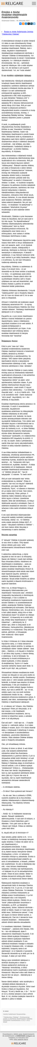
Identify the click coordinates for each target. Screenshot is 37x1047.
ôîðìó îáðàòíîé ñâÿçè (21, 1039)
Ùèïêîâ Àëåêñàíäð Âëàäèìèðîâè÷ (14, 1014)
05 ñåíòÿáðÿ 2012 (23, 21)
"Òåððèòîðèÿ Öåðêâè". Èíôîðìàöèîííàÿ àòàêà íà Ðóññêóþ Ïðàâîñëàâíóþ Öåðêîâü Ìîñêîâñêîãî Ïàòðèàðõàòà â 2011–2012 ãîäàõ (17, 1019)
